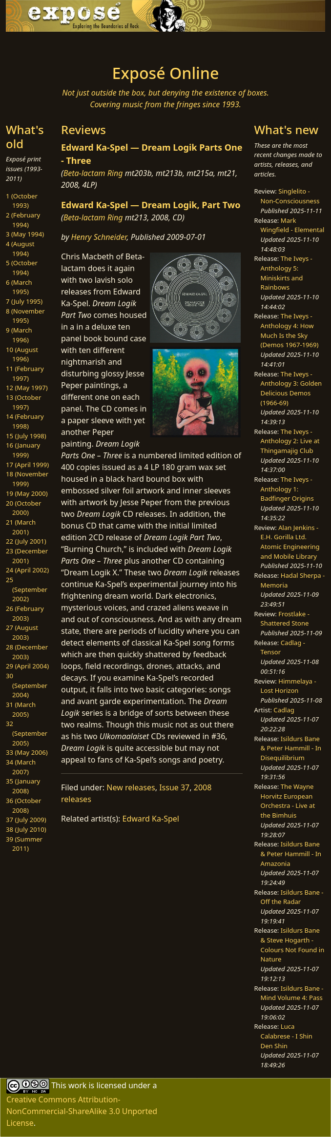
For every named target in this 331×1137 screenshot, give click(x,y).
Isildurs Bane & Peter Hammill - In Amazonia (291, 853)
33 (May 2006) (27, 752)
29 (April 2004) (27, 666)
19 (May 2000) (27, 493)
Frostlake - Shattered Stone (285, 618)
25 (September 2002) (26, 589)
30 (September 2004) (26, 685)
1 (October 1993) (22, 201)
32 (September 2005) (26, 733)
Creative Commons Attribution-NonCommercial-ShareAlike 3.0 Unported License (81, 1111)
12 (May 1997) (27, 387)
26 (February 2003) (25, 613)
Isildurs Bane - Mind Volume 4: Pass (292, 993)
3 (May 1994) (25, 234)
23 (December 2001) (27, 556)
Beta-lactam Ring (93, 173)
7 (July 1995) (24, 301)
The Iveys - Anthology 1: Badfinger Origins (287, 489)
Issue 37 (174, 787)
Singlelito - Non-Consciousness (290, 196)
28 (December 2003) (27, 652)
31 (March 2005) (21, 709)
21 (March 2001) (21, 527)
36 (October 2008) (23, 805)
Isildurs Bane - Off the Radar (292, 897)
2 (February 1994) (23, 220)
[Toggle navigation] (59, 45)
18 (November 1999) (27, 479)
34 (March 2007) (21, 767)
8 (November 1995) (25, 316)
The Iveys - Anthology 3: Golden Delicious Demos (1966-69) (291, 388)
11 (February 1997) (25, 373)
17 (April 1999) (27, 464)
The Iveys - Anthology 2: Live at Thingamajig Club (290, 441)
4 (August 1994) (20, 248)
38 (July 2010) (26, 829)
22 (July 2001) (26, 541)
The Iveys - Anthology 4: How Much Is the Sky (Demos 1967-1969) (290, 330)
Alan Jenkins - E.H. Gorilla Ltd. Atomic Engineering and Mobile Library (290, 542)
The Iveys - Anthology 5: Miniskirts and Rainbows (286, 273)
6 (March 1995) (19, 287)
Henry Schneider (99, 237)
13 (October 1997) (23, 402)
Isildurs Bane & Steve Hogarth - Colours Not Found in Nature (293, 944)
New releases (130, 787)
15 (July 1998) (26, 435)
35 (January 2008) (23, 786)
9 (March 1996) (19, 335)
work (77, 1084)
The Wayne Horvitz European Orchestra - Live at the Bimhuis (288, 801)
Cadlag (283, 710)
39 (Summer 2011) (24, 844)
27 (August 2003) (22, 632)
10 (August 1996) (22, 354)
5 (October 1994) (22, 267)
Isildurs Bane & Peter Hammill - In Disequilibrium (291, 748)
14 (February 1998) (25, 421)
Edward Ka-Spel (151, 818)
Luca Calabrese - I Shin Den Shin (286, 1036)
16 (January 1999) (23, 450)
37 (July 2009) (26, 819)
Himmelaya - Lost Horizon (288, 686)
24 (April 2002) (27, 570)
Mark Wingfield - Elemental (293, 225)
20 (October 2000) (23, 508)
